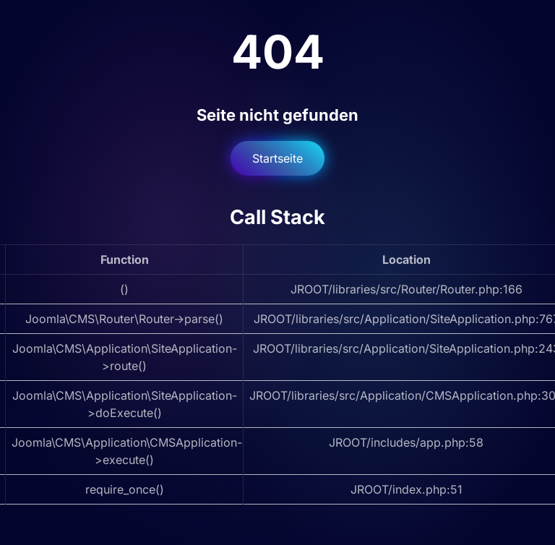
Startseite (277, 158)
